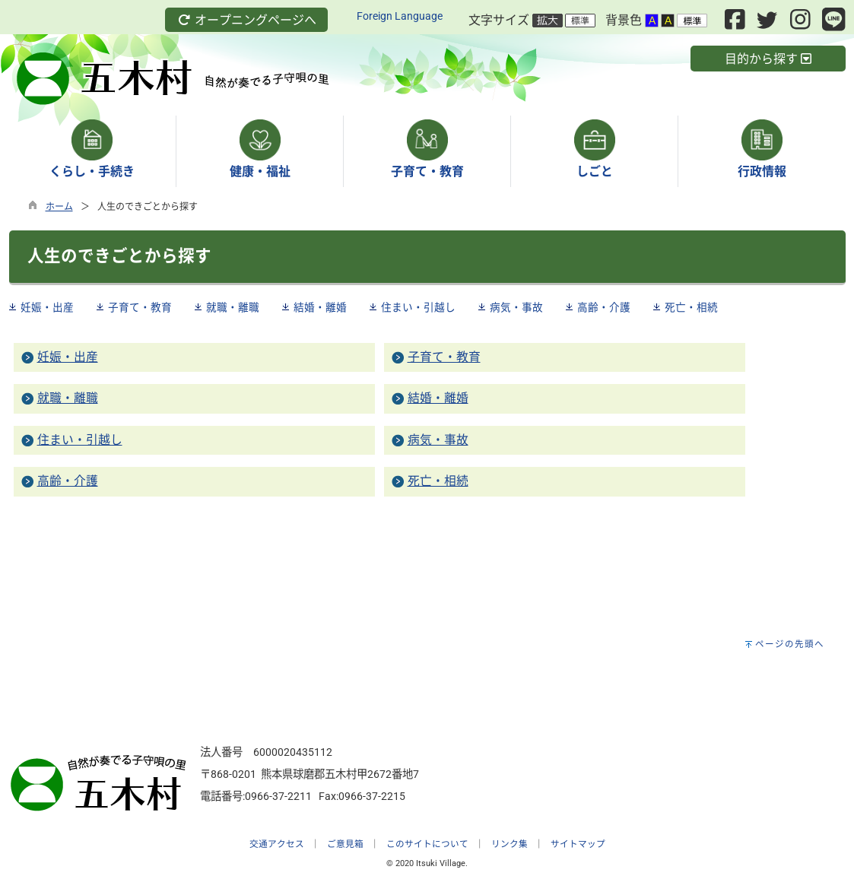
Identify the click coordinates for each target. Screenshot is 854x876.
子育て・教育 (140, 307)
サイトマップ (578, 844)
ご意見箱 (345, 844)
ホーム (59, 207)
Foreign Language (400, 16)
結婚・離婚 (320, 307)
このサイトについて (427, 844)
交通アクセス (276, 844)
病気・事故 (516, 307)
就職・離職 (232, 307)
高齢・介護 (603, 307)
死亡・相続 (691, 307)
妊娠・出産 (47, 307)
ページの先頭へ (789, 644)
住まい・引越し (418, 307)
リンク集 (509, 844)
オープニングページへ (246, 20)
